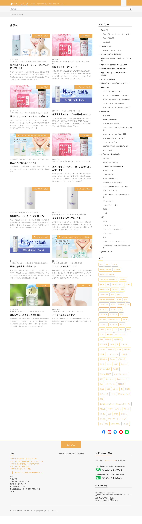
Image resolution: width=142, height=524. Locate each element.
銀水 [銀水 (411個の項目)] (101, 273)
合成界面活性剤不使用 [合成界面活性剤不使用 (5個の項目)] (107, 308)
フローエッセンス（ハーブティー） (115, 148)
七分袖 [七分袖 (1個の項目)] (102, 372)
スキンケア (64, 313)
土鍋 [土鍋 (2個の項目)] (101, 347)
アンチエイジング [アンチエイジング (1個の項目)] (124, 402)
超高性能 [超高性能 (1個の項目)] (127, 357)
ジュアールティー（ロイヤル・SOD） (116, 144)
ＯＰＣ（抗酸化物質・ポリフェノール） (117, 196)
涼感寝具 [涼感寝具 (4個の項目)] (121, 313)
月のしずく (71, 63)
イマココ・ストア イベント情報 (20, 477)
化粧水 (65, 63)
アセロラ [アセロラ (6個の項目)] (120, 303)
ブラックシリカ (108, 242)
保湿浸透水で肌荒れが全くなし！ (67, 220)
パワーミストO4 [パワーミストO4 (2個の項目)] (120, 342)
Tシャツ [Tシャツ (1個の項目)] (126, 417)
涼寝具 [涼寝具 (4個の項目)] (113, 318)
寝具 (104, 246)
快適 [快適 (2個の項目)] (128, 337)
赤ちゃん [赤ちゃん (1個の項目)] (112, 367)
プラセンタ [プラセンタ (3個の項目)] (113, 322)
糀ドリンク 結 (108, 160)
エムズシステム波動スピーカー (20, 489)
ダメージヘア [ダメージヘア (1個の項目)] (109, 387)
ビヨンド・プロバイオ (110, 200)
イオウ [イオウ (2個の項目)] (122, 332)
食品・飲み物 (105, 122)
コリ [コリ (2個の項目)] (115, 337)
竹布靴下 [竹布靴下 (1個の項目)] (115, 377)
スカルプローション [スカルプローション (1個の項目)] (120, 382)
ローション (15, 63)
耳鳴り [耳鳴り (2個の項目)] (102, 337)
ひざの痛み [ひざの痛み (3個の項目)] (103, 322)
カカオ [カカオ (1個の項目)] (119, 357)
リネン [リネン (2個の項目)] (112, 352)
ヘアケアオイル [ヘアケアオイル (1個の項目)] (110, 392)
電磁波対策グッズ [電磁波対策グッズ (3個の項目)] (114, 327)
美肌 (59, 313)
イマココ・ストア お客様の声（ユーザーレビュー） (26, 469)
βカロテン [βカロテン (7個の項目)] (115, 298)
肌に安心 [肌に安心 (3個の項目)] (103, 327)
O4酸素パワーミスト (110, 234)
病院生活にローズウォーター (65, 69)
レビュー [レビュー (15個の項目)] (117, 278)
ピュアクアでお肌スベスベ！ (23, 165)
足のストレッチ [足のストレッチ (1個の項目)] (122, 387)
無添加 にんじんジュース (18, 492)
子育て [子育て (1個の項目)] (110, 417)
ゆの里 (44, 63)
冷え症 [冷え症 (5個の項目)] (113, 313)
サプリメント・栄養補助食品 (111, 164)
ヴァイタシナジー (109, 210)
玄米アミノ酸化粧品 (42, 161)
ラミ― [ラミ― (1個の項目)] (109, 372)
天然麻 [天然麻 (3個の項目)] (125, 327)
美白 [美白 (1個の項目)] (101, 392)
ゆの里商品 (86, 38)
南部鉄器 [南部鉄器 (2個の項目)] (108, 347)
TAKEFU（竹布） (107, 50)
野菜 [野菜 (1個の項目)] (106, 432)
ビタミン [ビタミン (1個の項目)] (115, 397)
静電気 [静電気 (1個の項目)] (116, 422)
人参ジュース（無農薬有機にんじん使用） (115, 69)
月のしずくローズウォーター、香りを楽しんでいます (71, 170)
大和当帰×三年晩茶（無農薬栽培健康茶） (117, 156)
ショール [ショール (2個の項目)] (124, 352)
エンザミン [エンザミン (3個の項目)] (113, 332)
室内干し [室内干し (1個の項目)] (124, 422)
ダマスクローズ (16, 115)
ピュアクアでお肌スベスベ (64, 268)
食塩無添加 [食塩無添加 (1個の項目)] (103, 367)
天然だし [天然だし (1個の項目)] (103, 417)
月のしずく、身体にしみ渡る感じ (25, 317)
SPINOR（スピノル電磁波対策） (112, 58)
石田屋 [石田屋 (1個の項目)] (102, 362)
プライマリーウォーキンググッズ (114, 250)
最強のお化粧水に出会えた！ (23, 268)
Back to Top (71, 453)
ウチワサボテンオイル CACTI (113, 97)
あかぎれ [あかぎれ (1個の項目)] (111, 357)
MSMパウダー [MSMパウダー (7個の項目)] (104, 298)
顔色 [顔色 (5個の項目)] (125, 308)
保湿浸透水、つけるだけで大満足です (27, 218)
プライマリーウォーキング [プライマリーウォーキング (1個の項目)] (117, 427)
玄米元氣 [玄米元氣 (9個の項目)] (123, 288)
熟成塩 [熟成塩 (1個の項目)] (102, 397)
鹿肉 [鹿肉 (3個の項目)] (121, 322)
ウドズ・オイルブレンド (111, 152)
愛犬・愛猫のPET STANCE (18, 495)
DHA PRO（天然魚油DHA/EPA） (114, 176)
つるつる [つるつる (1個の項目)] (103, 427)
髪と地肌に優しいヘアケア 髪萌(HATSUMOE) (25, 497)
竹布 (11, 485)
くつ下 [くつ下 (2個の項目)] (102, 342)
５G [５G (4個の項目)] (128, 313)
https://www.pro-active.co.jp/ (109, 509)
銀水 (75, 265)
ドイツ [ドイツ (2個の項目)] (109, 337)
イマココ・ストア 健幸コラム (19, 475)
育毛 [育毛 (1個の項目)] (101, 432)
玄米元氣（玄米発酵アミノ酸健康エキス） (115, 73)
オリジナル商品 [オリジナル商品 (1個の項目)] (105, 377)
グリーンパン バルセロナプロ (113, 238)
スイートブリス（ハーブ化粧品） (114, 111)
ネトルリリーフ (108, 180)
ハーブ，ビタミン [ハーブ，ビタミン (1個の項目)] (112, 362)
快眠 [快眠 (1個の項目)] (101, 407)
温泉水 (39, 63)
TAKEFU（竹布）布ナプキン (113, 54)
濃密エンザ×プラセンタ (111, 172)
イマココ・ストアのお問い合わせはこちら (28, 481)
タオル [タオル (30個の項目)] (107, 273)
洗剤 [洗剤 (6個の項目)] (122, 298)
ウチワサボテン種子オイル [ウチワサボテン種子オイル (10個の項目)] (108, 288)
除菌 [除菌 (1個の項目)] (108, 397)
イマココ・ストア (107, 260)
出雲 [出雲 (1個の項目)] (101, 387)
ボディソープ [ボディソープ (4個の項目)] (104, 318)
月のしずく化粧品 (42, 38)
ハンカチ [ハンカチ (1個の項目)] (125, 432)
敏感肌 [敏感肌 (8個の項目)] (102, 293)
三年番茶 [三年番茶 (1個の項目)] (124, 362)
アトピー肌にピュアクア (63, 317)
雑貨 (102, 226)
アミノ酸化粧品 (31, 161)
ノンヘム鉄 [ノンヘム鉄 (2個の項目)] (103, 352)
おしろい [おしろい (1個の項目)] (103, 422)
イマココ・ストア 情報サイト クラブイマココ (24, 472)
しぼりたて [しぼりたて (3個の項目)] (103, 332)
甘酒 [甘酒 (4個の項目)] (119, 318)
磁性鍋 (105, 230)
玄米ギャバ (107, 218)
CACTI (12, 500)
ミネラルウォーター (26, 63)
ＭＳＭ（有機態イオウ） (111, 188)
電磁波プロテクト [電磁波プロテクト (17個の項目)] (105, 278)
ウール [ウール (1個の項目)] (113, 402)
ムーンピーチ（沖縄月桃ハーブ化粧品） (117, 101)
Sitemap (61, 462)
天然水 (34, 63)
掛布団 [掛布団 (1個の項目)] (127, 397)
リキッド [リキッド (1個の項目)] (103, 357)
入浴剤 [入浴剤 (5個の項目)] (119, 308)
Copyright (80, 462)
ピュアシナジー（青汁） (111, 214)
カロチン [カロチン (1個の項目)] (118, 417)
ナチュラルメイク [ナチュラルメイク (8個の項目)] (117, 293)
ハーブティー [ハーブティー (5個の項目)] (104, 313)
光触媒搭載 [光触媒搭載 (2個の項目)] (117, 347)
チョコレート (107, 126)
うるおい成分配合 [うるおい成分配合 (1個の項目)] (105, 382)
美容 (55, 313)
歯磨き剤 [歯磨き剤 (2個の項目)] (110, 342)
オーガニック (58, 63)
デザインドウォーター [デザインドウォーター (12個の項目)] (107, 283)
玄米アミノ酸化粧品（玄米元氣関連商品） (34, 137)
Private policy (70, 462)
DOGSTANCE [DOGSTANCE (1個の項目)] (115, 432)
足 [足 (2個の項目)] (117, 352)
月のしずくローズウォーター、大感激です (29, 118)
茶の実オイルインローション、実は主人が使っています (29, 68)
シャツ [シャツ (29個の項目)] (114, 273)
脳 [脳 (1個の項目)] (121, 397)
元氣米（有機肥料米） (110, 130)
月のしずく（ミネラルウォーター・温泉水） (75, 239)
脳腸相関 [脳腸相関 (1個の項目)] (121, 392)
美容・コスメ (86, 288)
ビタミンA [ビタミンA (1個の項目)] (121, 367)
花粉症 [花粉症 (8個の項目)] (128, 293)
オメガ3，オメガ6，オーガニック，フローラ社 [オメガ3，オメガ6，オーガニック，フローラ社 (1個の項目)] (115, 412)
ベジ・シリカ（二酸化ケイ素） (114, 192)
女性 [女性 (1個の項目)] (109, 422)
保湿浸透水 (82, 216)
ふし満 (105, 222)
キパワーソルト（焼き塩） (112, 134)
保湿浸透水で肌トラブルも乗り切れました (71, 116)
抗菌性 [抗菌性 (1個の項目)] (116, 372)
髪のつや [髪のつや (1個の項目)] (124, 372)
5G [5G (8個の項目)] (108, 293)
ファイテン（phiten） (108, 83)
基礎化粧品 (75, 216)
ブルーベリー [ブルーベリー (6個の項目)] (104, 303)
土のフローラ (107, 168)
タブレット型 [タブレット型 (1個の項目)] (104, 402)
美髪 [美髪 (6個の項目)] (112, 303)
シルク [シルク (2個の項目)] (122, 337)
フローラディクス (109, 184)
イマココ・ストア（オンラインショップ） (23, 467)
